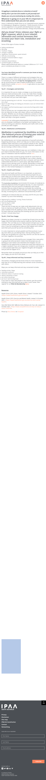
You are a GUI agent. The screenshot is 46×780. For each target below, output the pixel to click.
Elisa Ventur (11, 311)
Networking (6, 727)
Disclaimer (5, 717)
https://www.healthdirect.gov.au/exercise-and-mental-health (21, 301)
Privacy (4, 715)
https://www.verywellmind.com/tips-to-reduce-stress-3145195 (22, 307)
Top (44, 703)
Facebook (2, 768)
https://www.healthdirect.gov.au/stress (14, 295)
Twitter (5, 768)
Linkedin (10, 768)
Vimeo (12, 768)
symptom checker (21, 84)
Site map (5, 719)
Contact (4, 724)
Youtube (7, 768)
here (32, 153)
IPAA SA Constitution (9, 722)
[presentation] (13, 755)
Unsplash (21, 311)
